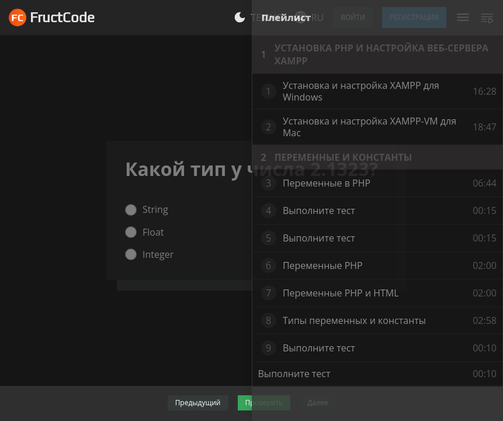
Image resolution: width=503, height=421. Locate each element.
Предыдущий (198, 403)
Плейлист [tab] (286, 17)
